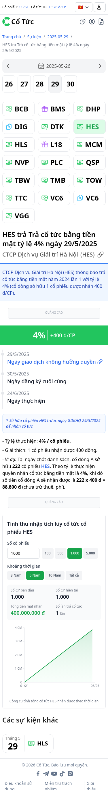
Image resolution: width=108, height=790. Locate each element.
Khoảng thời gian (23, 566)
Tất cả (74, 575)
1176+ (24, 7)
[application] (54, 661)
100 (48, 553)
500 (61, 553)
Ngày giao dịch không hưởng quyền (55, 361)
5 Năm (35, 575)
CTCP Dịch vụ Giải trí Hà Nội (53, 255)
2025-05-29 (57, 36)
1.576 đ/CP (57, 7)
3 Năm (16, 575)
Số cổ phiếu (18, 543)
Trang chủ (11, 36)
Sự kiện (34, 36)
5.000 (90, 553)
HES (45, 466)
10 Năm (54, 575)
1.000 (74, 553)
